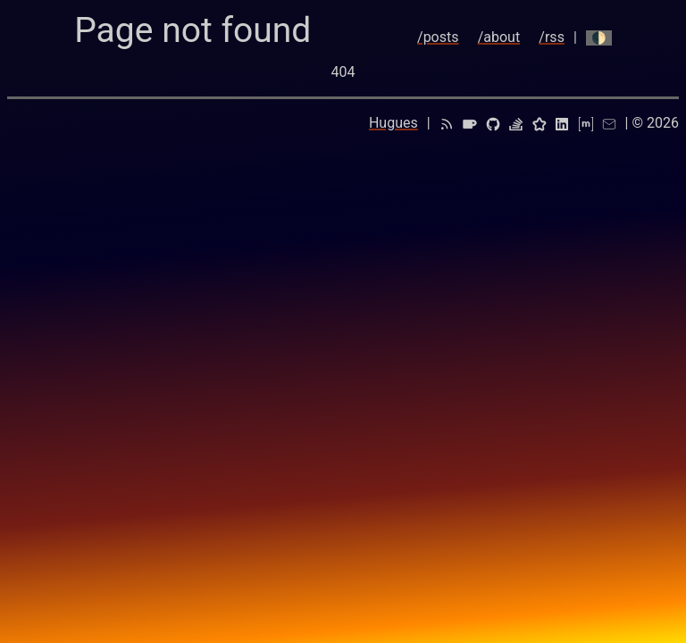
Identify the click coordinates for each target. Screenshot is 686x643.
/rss (552, 37)
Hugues (393, 122)
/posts (437, 37)
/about (499, 37)
